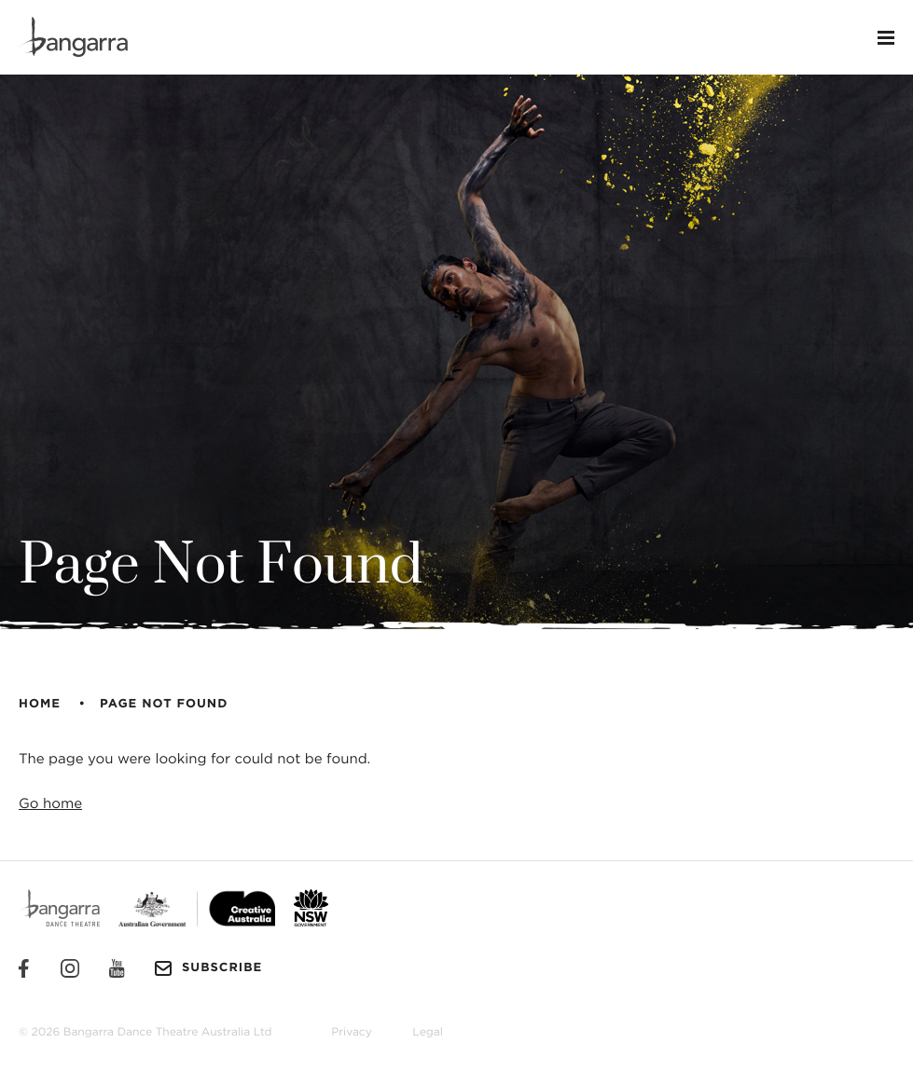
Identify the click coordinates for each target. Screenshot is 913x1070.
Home (40, 704)
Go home (50, 804)
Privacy (351, 1032)
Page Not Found (164, 704)
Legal (427, 1032)
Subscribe (208, 968)
